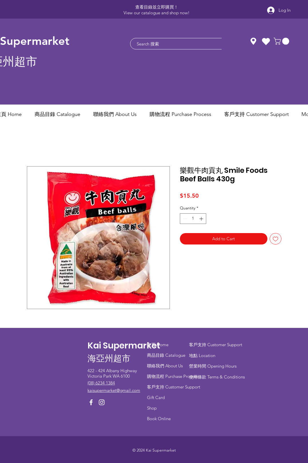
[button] (282, 41)
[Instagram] (102, 402)
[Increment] (201, 219)
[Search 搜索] (184, 43)
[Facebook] (91, 402)
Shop (152, 408)
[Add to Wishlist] (275, 239)
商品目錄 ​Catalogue (166, 355)
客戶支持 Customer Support (173, 387)
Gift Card (156, 397)
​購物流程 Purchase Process (172, 376)
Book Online (159, 418)
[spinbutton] (193, 219)
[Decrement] (184, 219)
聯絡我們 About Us (165, 365)
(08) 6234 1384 (101, 383)
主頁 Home (157, 344)
